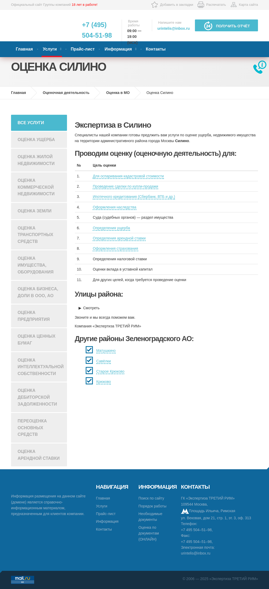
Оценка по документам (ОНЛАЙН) (148, 533)
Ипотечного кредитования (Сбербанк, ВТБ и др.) (134, 196)
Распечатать (216, 5)
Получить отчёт (226, 25)
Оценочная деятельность (66, 93)
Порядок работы (152, 506)
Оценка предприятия (34, 316)
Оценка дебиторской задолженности (37, 397)
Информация (118, 49)
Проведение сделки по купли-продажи (125, 186)
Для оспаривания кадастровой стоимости (128, 176)
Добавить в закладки (176, 5)
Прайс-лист (83, 49)
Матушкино (106, 350)
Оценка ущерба (36, 139)
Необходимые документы (150, 517)
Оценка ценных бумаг (36, 339)
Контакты (155, 49)
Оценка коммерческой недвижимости (36, 187)
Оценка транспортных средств (35, 235)
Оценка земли (34, 211)
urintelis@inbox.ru (173, 28)
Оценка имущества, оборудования (36, 265)
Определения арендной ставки (119, 238)
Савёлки (103, 361)
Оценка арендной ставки (39, 455)
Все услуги (31, 123)
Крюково (103, 382)
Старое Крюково (110, 371)
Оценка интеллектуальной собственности (41, 367)
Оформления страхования (115, 248)
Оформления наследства (114, 207)
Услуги (50, 49)
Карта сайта (248, 5)
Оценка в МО (118, 93)
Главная (24, 49)
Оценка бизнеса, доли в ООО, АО (38, 292)
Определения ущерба (111, 228)
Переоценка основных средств (32, 428)
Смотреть (91, 308)
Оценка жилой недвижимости (36, 160)
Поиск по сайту (151, 498)
